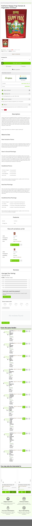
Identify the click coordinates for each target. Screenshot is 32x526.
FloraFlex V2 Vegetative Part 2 (11, 383)
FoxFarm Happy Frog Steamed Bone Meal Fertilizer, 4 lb (12, 437)
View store (23, 78)
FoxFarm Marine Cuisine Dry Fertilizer (12, 452)
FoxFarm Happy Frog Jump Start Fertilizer (12, 421)
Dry (16, 2)
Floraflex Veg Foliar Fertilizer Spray (12, 395)
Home (2, 2)
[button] (16, 59)
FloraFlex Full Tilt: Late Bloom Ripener (12, 358)
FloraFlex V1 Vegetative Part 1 (11, 371)
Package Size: (4, 57)
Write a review (17, 49)
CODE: (2, 51)
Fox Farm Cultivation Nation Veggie (11, 408)
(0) (13, 49)
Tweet (2, 109)
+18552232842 (27, 86)
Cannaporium (6, 331)
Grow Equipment (7, 2)
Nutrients (12, 2)
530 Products (23, 80)
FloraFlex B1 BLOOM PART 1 (12, 332)
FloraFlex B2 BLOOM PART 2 (12, 345)
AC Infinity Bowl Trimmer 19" (8, 484)
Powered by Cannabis (15, 521)
